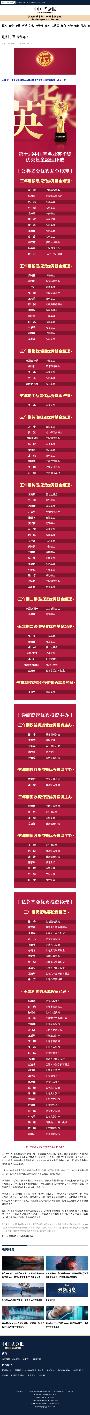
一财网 (42, 1375)
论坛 (70, 25)
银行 (76, 25)
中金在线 (32, 1375)
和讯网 (14, 1375)
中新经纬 (51, 1370)
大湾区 (55, 25)
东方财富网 (29, 1370)
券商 (63, 25)
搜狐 (22, 1375)
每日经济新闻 (64, 1370)
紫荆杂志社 (7, 1370)
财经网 (5, 1375)
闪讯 (31, 25)
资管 (11, 25)
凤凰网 (18, 1370)
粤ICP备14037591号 (49, 1394)
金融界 (40, 1370)
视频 (83, 25)
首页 (4, 25)
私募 (47, 25)
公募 (17, 25)
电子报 (39, 2)
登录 (43, 2)
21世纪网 (77, 1370)
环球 (24, 25)
